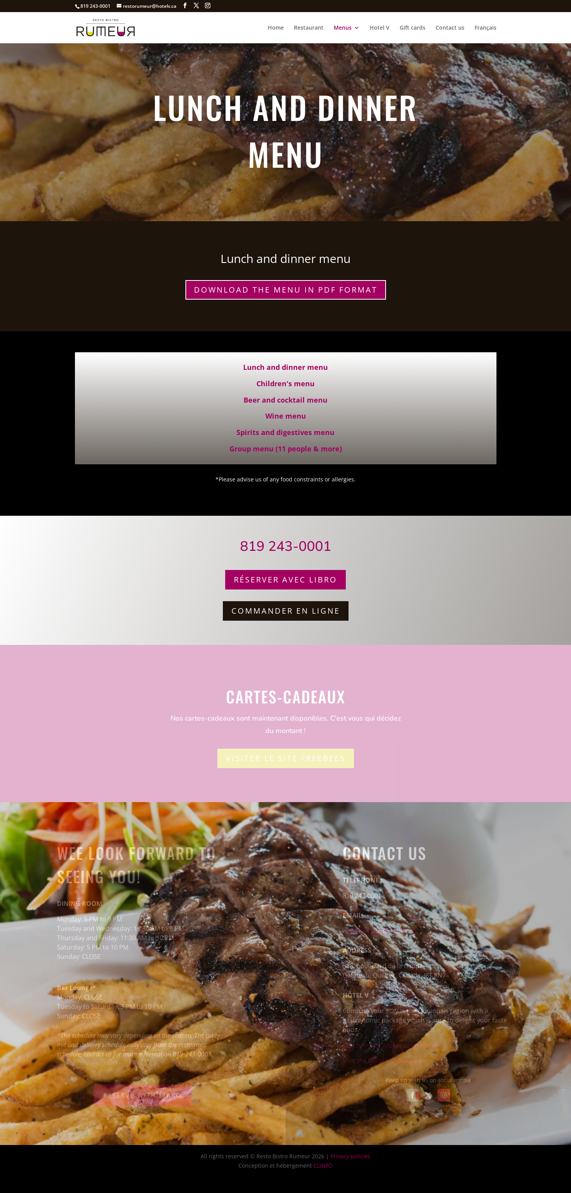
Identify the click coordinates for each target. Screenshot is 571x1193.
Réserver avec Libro (285, 579)
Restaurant (309, 28)
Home (276, 28)
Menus (343, 28)
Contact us (450, 28)
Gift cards (412, 28)
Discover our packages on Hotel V (392, 1045)
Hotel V (380, 28)
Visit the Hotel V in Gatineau (384, 1060)
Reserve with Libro (142, 1095)
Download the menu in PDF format (285, 289)
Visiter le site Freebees (285, 758)
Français (485, 28)
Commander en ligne (285, 610)
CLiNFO (323, 1165)
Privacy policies (350, 1156)
